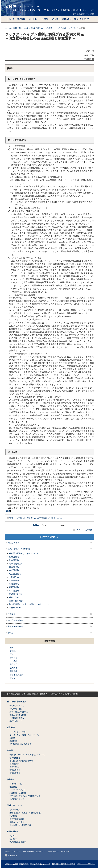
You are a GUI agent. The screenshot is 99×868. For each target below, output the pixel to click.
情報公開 (11, 633)
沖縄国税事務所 (16, 594)
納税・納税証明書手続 (19, 712)
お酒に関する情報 (17, 718)
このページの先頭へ (85, 530)
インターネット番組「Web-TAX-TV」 (25, 735)
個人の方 (13, 836)
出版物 (12, 738)
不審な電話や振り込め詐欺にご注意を (25, 796)
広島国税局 (14, 580)
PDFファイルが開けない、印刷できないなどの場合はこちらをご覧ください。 (36, 518)
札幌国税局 (14, 557)
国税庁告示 (14, 767)
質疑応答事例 (15, 773)
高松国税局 (14, 584)
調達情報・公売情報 (18, 793)
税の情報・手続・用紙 (16, 702)
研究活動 (72, 28)
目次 (8, 511)
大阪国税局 (14, 577)
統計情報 (13, 741)
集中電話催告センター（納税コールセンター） (29, 604)
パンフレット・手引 (18, 732)
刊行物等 (11, 727)
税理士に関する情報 (18, 715)
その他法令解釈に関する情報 (21, 761)
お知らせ (11, 779)
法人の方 (13, 839)
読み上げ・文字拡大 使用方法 (45, 10)
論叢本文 (37, 525)
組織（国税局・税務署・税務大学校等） (26, 813)
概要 (12, 647)
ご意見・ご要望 (11, 864)
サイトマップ (88, 10)
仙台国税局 (14, 560)
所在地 (12, 651)
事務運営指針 (15, 764)
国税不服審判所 (16, 601)
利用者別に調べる (71, 10)
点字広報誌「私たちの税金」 (21, 744)
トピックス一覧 (16, 784)
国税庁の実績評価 (15, 620)
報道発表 (13, 787)
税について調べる (17, 706)
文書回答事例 (15, 770)
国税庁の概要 (13, 543)
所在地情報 (11, 856)
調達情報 (13, 671)
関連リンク (23, 864)
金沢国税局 (14, 570)
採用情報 (11, 614)
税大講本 (13, 668)
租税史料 (13, 661)
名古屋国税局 (15, 574)
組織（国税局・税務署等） (42, 28)
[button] (27, 19)
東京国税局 (14, 567)
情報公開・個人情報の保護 (20, 825)
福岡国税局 (14, 587)
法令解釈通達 (15, 758)
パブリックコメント (18, 790)
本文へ (15, 10)
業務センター (15, 607)
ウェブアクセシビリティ (40, 864)
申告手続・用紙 (16, 709)
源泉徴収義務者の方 (18, 842)
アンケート (14, 678)
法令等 (10, 750)
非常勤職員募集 (16, 674)
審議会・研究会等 (15, 627)
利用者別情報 (13, 831)
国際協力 (13, 664)
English (25, 10)
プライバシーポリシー (86, 864)
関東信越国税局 (16, 563)
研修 (12, 654)
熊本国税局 (14, 591)
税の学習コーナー (17, 721)
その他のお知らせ (17, 799)
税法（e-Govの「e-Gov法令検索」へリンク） (28, 755)
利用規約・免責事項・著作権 (63, 864)
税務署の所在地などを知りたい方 (23, 553)
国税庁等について (21, 28)
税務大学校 (61, 28)
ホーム (11, 19)
